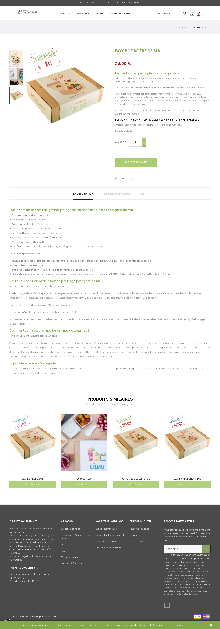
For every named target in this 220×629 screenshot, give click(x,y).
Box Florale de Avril (32, 479)
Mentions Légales (70, 561)
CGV (63, 549)
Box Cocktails (84, 479)
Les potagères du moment (108, 545)
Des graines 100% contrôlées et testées (75, 541)
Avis (144, 193)
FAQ (63, 555)
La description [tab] (83, 193)
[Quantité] (135, 142)
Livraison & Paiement (71, 567)
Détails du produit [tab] (117, 193)
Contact (134, 539)
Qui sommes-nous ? (71, 533)
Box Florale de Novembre (187, 479)
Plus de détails (123, 131)
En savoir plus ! (177, 625)
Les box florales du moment (109, 539)
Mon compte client (139, 545)
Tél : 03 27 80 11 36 (139, 533)
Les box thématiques (106, 533)
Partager (116, 179)
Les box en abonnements (108, 551)
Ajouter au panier (136, 162)
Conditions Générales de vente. (182, 598)
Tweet (123, 179)
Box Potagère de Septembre (135, 479)
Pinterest (131, 179)
